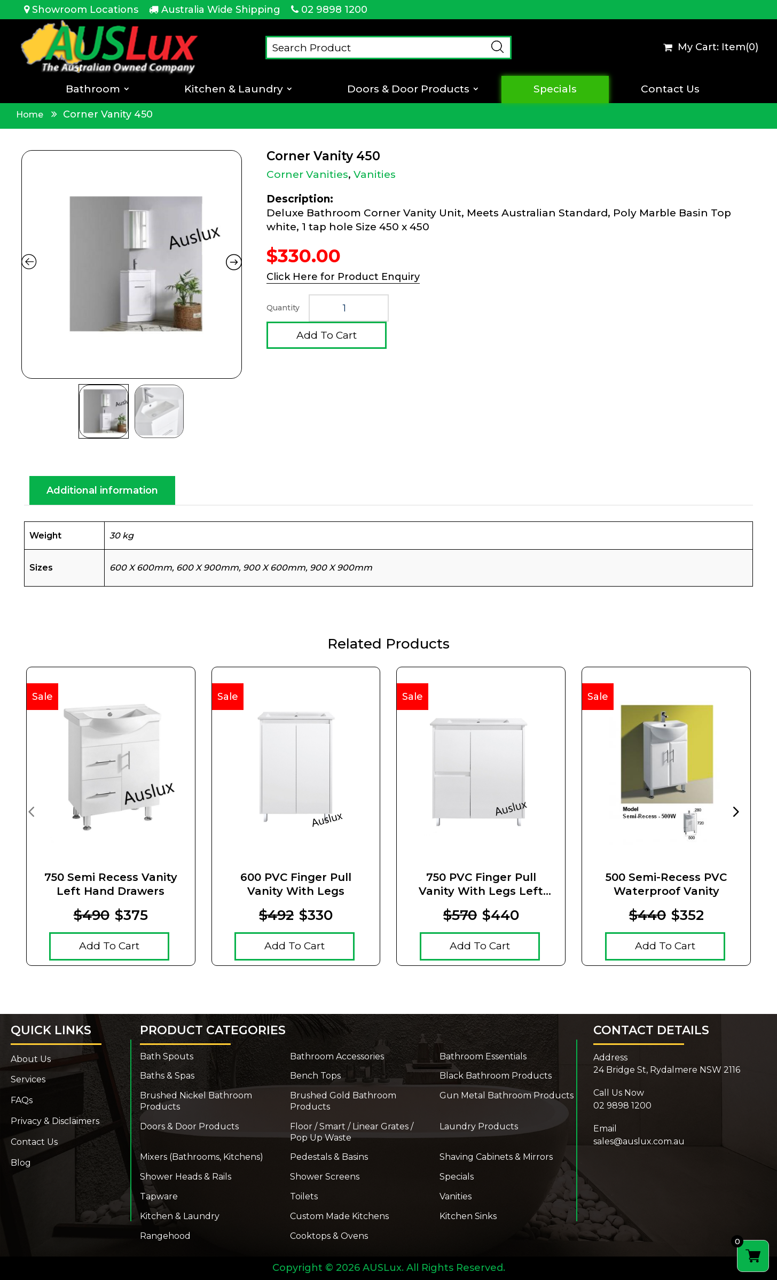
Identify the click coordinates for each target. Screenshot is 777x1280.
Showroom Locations (85, 9)
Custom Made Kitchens (339, 1216)
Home (29, 115)
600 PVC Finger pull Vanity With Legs (295, 884)
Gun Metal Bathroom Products (506, 1095)
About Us (31, 1059)
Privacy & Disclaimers (55, 1121)
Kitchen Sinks (468, 1216)
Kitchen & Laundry (233, 89)
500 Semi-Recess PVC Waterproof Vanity (666, 884)
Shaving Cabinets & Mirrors (496, 1157)
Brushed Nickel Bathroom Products (196, 1101)
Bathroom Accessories (337, 1056)
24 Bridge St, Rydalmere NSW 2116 (666, 1070)
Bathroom (93, 89)
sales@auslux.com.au (639, 1141)
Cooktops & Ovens (329, 1236)
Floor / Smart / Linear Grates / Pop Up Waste (351, 1132)
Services (28, 1079)
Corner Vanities (307, 174)
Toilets (304, 1196)
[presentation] (31, 811)
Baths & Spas (167, 1076)
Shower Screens (324, 1177)
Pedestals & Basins (329, 1157)
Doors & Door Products (408, 89)
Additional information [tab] (102, 490)
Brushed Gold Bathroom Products (343, 1101)
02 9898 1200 (334, 9)
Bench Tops (315, 1076)
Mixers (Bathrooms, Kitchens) (201, 1157)
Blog (21, 1163)
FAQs (22, 1100)
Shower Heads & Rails (185, 1177)
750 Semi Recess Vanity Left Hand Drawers (110, 884)
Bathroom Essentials (483, 1056)
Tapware (159, 1196)
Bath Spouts (166, 1056)
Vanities (375, 174)
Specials (555, 89)
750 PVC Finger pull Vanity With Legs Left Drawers (481, 884)
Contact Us (670, 89)
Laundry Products (478, 1126)
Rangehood (165, 1236)
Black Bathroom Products (495, 1076)
